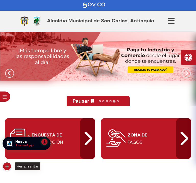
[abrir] (146, 138)
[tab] (100, 101)
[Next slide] (186, 73)
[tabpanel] (98, 56)
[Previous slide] (9, 73)
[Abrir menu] (171, 21)
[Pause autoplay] (83, 100)
